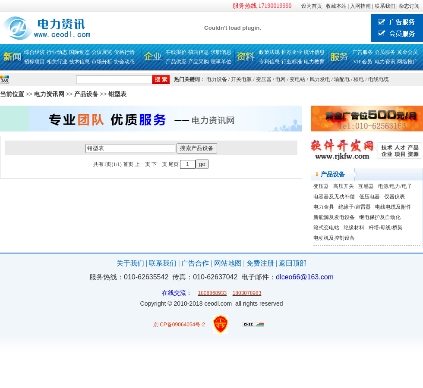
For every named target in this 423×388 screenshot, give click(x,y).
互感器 (366, 186)
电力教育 (314, 62)
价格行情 (124, 52)
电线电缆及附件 (393, 207)
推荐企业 (291, 52)
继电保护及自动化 (380, 217)
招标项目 (34, 62)
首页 (128, 164)
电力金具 (323, 207)
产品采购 (198, 62)
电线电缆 (378, 79)
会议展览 (102, 52)
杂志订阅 (409, 6)
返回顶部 (292, 263)
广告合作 (195, 263)
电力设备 (216, 79)
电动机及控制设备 (334, 238)
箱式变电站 (326, 228)
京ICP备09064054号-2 (179, 325)
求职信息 (221, 52)
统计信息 (314, 52)
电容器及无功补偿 (334, 197)
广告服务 (362, 52)
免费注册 (260, 263)
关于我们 (130, 263)
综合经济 (34, 52)
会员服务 (385, 52)
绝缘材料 (354, 228)
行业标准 (291, 62)
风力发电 (319, 79)
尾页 (173, 164)
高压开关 (343, 186)
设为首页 (311, 6)
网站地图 (228, 263)
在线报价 (176, 52)
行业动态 (57, 52)
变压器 (263, 79)
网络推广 (407, 62)
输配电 (342, 79)
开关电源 (241, 79)
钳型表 (117, 94)
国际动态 (79, 52)
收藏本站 (336, 6)
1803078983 (247, 293)
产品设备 (86, 94)
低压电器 (369, 197)
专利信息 (269, 62)
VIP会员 (362, 62)
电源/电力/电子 (395, 186)
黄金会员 (407, 52)
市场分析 (102, 62)
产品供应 (176, 62)
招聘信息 (198, 52)
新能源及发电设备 (334, 217)
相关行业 (57, 62)
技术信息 (79, 62)
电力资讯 (385, 62)
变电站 (297, 79)
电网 (280, 79)
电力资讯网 (49, 94)
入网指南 (360, 6)
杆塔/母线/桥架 (386, 228)
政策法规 (269, 52)
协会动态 (124, 62)
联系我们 (385, 6)
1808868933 (212, 293)
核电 (359, 79)
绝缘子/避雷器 (354, 207)
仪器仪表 (394, 197)
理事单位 (221, 62)
